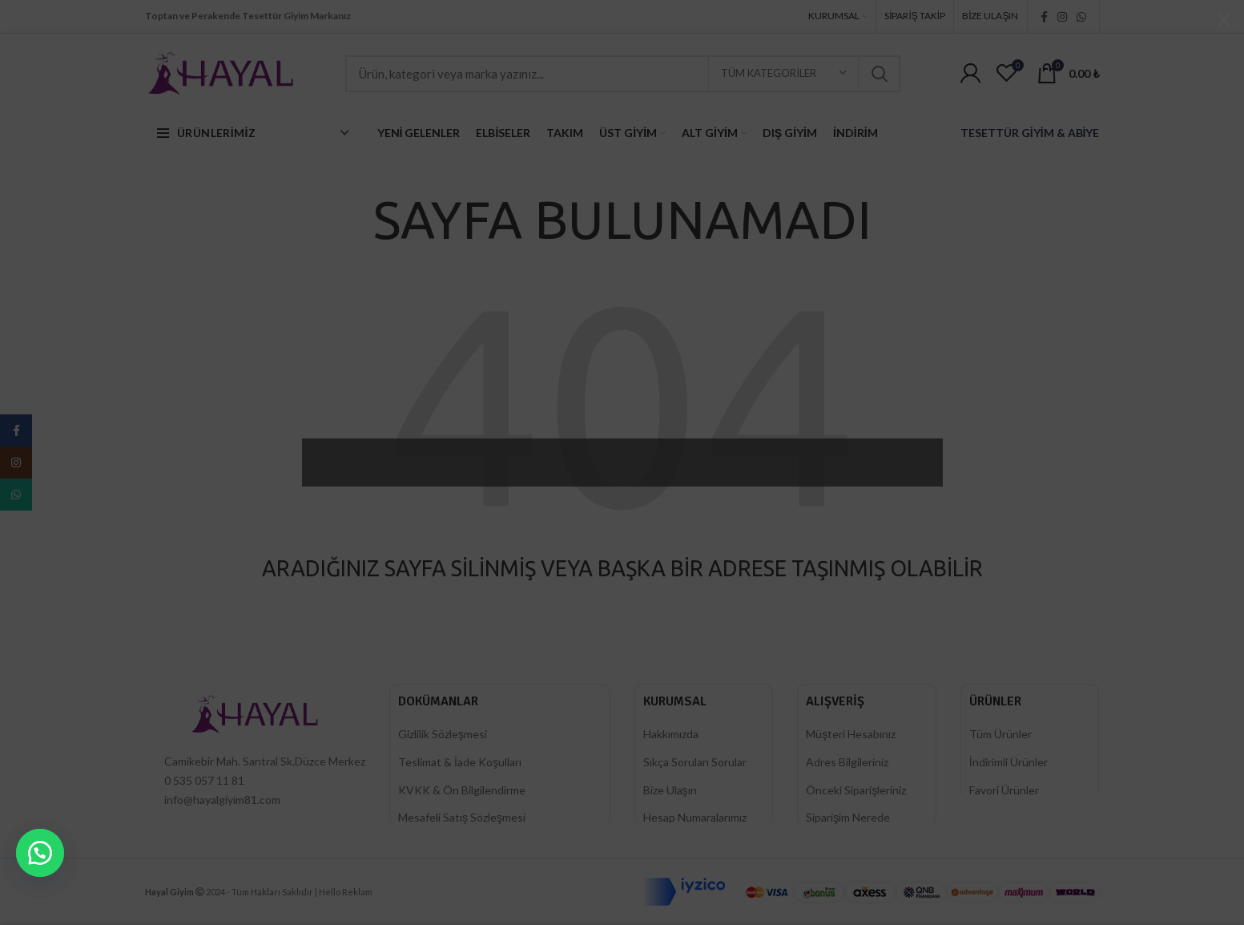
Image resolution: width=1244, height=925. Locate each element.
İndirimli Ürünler (1008, 762)
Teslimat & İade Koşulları (459, 762)
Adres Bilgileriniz (847, 762)
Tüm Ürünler (1000, 734)
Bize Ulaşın (670, 790)
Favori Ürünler (1004, 790)
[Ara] (623, 73)
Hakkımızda (670, 734)
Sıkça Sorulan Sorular (695, 762)
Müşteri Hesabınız (851, 734)
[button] (40, 853)
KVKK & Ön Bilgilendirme (461, 790)
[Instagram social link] (1062, 16)
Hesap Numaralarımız (695, 817)
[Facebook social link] (1044, 16)
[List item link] (255, 781)
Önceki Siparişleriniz (856, 790)
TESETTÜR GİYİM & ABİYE (1030, 132)
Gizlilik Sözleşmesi (442, 734)
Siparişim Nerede (848, 817)
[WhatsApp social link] (1081, 16)
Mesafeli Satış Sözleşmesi (461, 817)
